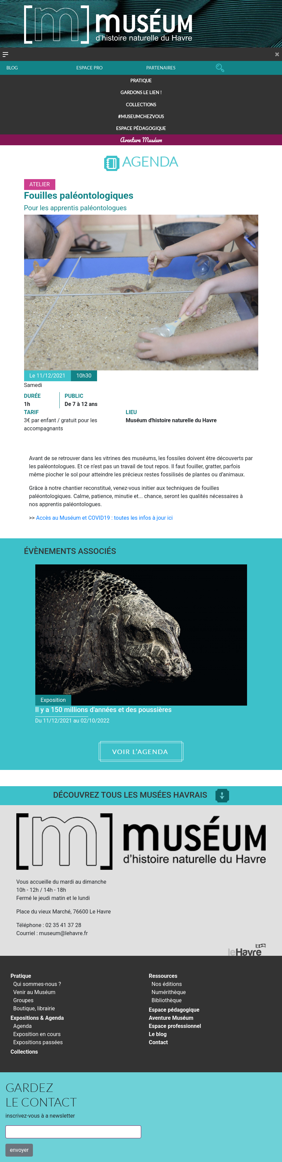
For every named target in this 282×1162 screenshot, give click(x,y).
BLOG (12, 67)
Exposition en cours (37, 1034)
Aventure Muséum (141, 140)
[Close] (277, 54)
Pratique (141, 80)
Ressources (163, 976)
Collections (141, 104)
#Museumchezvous (141, 116)
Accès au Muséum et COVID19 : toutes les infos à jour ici (104, 518)
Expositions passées (38, 1042)
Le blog (158, 1034)
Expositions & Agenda (37, 1018)
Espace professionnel (175, 1026)
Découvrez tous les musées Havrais (141, 795)
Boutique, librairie (34, 1008)
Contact (158, 1042)
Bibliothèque (167, 1000)
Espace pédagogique (141, 128)
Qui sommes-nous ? (37, 984)
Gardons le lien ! (141, 92)
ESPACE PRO (89, 67)
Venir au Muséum (34, 992)
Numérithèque (169, 992)
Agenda (141, 161)
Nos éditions (167, 984)
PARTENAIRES (160, 67)
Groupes (23, 1000)
